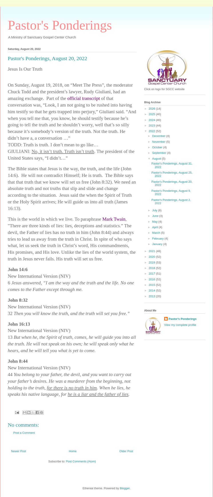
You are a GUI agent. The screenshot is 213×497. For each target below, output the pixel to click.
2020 (152, 256)
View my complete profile (180, 325)
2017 (152, 273)
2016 (152, 279)
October (157, 147)
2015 (152, 285)
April (155, 227)
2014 (152, 290)
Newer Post (18, 451)
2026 (152, 108)
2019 (152, 262)
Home (73, 451)
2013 (152, 296)
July (155, 210)
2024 (152, 120)
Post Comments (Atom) (81, 461)
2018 (152, 268)
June (155, 216)
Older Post (126, 451)
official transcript (83, 98)
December (159, 136)
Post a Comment (24, 432)
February (158, 238)
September (159, 152)
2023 (152, 125)
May (155, 221)
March (156, 232)
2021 (152, 251)
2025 (152, 114)
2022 (152, 131)
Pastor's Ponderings (60, 25)
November (159, 141)
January (157, 244)
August (157, 158)
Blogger (125, 488)
